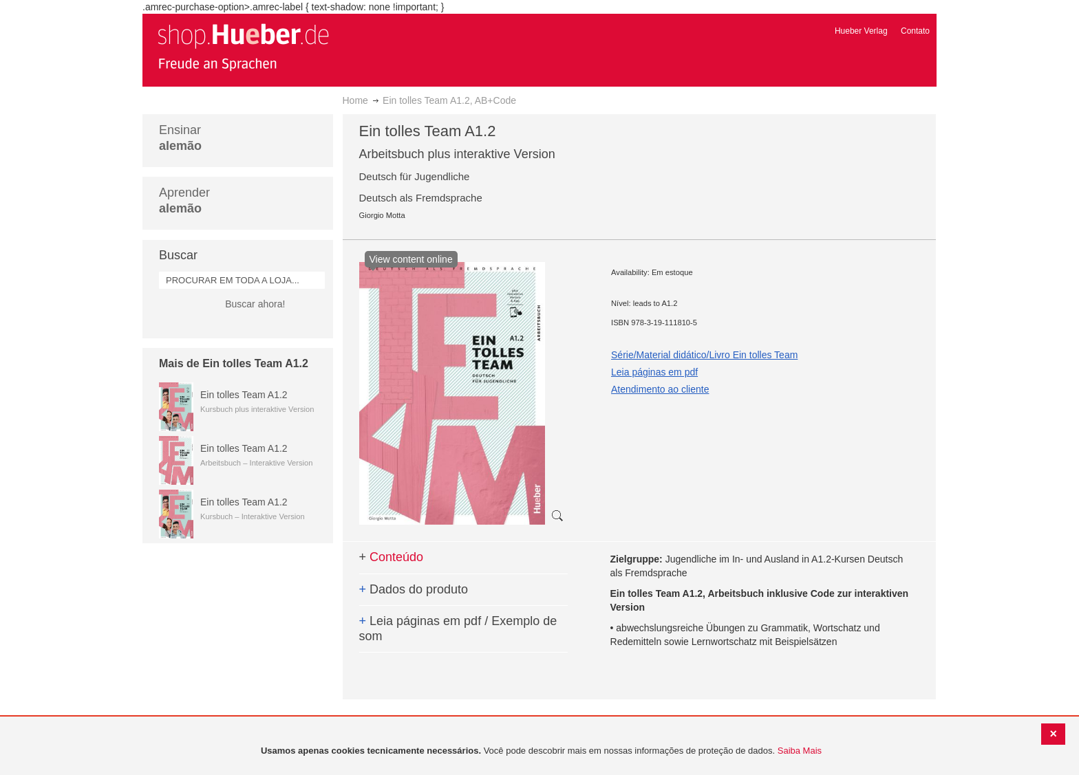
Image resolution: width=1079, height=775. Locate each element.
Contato (915, 31)
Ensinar (180, 138)
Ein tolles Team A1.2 (244, 394)
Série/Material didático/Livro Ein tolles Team (704, 354)
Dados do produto (414, 589)
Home (355, 100)
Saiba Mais (800, 750)
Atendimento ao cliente (660, 389)
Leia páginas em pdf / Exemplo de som (458, 628)
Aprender (184, 200)
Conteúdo (391, 557)
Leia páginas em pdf (654, 372)
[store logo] (242, 46)
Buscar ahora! (255, 303)
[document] (541, 751)
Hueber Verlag (861, 31)
